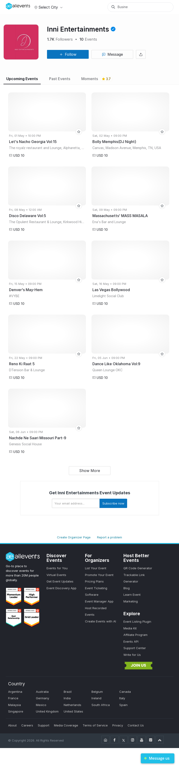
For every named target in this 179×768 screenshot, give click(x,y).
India (67, 698)
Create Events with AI (100, 621)
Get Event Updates (60, 581)
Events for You (57, 568)
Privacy (117, 725)
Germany (42, 698)
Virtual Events (56, 575)
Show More (89, 470)
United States (73, 711)
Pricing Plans (94, 581)
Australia (42, 691)
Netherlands (72, 705)
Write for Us (132, 655)
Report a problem (109, 537)
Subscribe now (113, 503)
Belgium (97, 691)
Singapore (15, 711)
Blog (126, 588)
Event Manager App (99, 601)
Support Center (134, 648)
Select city (47, 7)
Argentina (15, 691)
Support (43, 725)
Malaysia (14, 705)
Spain (123, 705)
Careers (27, 725)
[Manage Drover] (11, 5)
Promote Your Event (99, 575)
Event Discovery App (61, 588)
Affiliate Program (135, 635)
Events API (130, 641)
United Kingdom (47, 711)
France (13, 698)
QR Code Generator (137, 568)
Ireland (96, 698)
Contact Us (136, 725)
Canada (125, 691)
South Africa (100, 705)
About (12, 725)
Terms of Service (95, 725)
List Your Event (95, 568)
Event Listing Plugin (137, 621)
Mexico (41, 705)
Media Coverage (66, 725)
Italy (122, 698)
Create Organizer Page (74, 537)
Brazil (68, 691)
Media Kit (130, 628)
